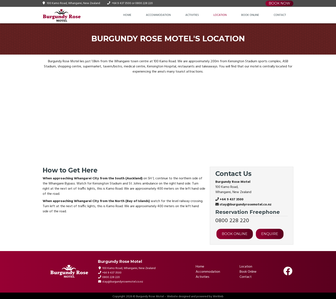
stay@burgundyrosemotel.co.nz (246, 204)
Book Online (250, 15)
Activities (192, 15)
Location (220, 15)
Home (127, 15)
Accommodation (158, 15)
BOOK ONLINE (235, 234)
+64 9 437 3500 (121, 3)
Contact (280, 15)
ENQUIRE (269, 234)
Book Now (279, 3)
